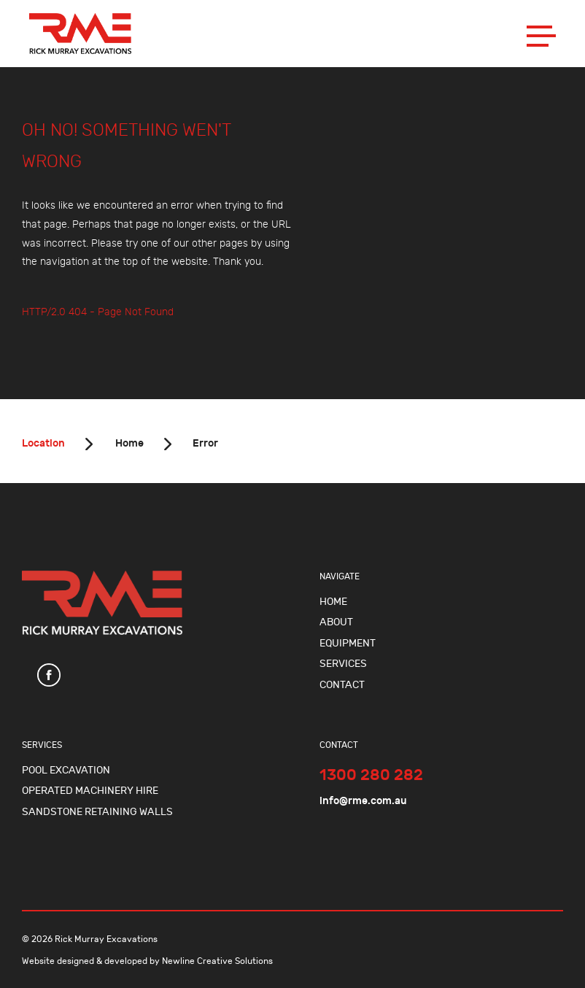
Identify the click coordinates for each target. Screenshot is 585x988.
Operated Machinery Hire (90, 790)
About (336, 622)
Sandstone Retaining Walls (97, 812)
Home (128, 443)
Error (205, 443)
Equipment (347, 643)
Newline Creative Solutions (217, 961)
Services (343, 663)
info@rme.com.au (363, 801)
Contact (342, 685)
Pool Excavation (66, 770)
